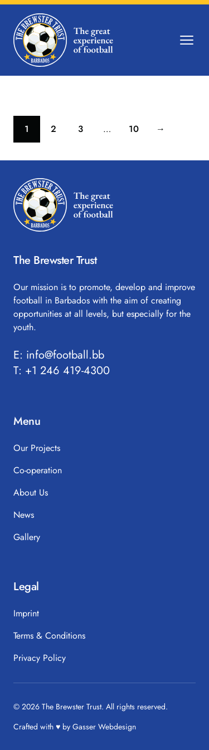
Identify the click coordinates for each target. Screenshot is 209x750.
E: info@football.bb (58, 355)
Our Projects (36, 448)
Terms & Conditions (49, 635)
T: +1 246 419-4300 (61, 371)
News (23, 514)
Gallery (26, 537)
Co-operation (37, 470)
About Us (30, 492)
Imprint (26, 613)
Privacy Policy (39, 657)
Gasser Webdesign (104, 726)
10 (138, 131)
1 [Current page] (32, 131)
